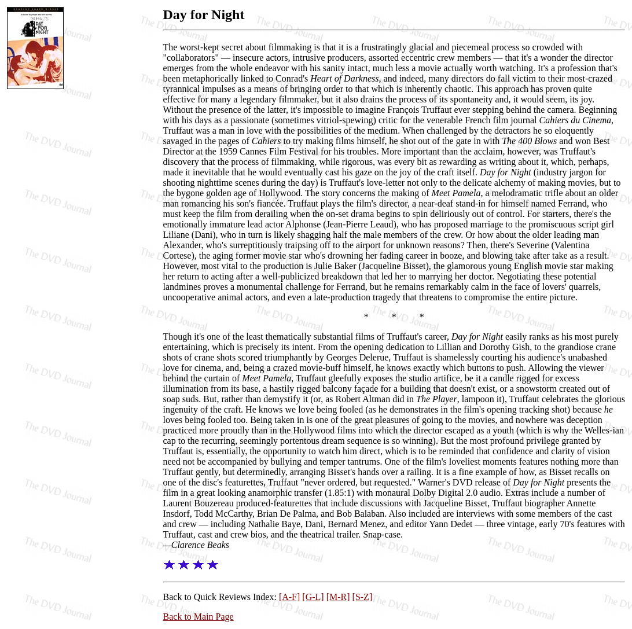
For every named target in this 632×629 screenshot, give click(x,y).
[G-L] (313, 597)
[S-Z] (362, 597)
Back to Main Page (198, 616)
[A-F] (289, 597)
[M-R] (338, 597)
